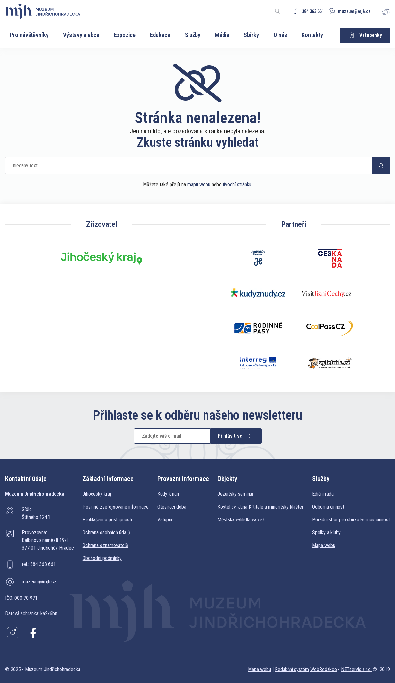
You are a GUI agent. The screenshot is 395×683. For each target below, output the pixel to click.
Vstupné (165, 520)
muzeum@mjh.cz (39, 582)
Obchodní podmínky (102, 558)
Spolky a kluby (326, 532)
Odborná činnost (328, 507)
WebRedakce (323, 669)
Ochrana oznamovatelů (105, 545)
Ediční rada (323, 494)
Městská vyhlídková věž (241, 520)
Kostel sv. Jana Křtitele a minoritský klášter (260, 507)
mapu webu (198, 185)
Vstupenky (365, 35)
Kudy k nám (168, 494)
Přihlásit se (236, 436)
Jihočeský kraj (97, 494)
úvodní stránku (237, 185)
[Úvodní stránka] (42, 11)
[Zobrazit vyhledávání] (277, 11)
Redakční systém (292, 669)
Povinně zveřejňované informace (116, 507)
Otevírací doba (171, 507)
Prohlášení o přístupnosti (107, 520)
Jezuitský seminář (235, 494)
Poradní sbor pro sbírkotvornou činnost (351, 520)
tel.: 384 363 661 (39, 564)
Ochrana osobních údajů (106, 532)
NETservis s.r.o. (356, 669)
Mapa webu (323, 545)
